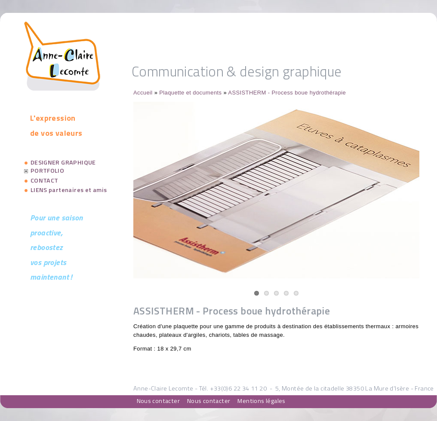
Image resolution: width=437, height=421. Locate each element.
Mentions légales (261, 401)
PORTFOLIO (48, 170)
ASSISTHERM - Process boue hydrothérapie (287, 92)
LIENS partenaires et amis (69, 190)
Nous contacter (158, 401)
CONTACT (44, 180)
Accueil (143, 92)
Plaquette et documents (190, 92)
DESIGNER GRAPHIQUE (63, 162)
